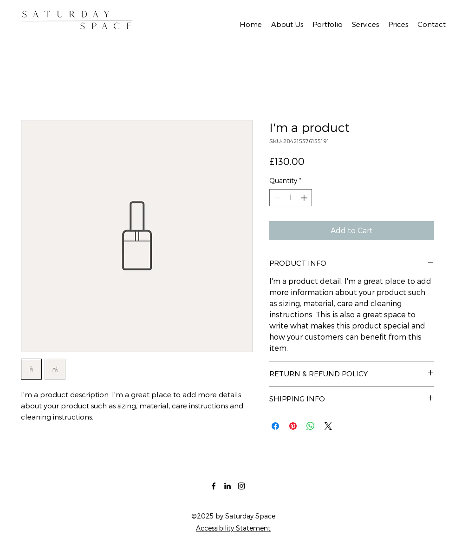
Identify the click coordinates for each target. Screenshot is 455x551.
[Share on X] (328, 426)
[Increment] (305, 198)
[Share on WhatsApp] (310, 426)
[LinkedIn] (227, 486)
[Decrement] (276, 198)
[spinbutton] (290, 198)
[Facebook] (213, 486)
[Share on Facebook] (275, 426)
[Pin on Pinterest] (293, 426)
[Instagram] (241, 486)
